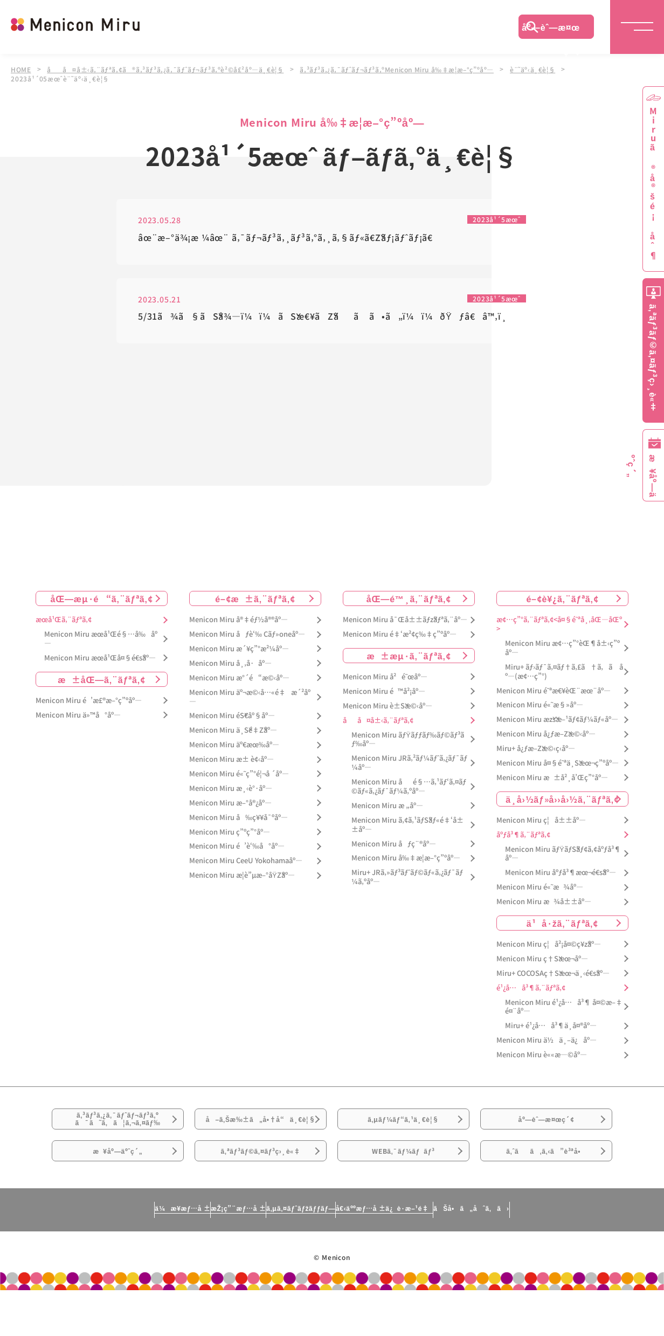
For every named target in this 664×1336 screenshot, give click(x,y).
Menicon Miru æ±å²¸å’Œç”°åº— (552, 779)
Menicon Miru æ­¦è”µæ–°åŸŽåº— (242, 877)
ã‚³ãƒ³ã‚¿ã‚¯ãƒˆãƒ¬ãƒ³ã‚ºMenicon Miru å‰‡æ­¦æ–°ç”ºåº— (406, 69)
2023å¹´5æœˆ (493, 219)
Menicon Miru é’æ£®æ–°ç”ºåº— (89, 702)
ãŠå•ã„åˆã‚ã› (570, 1253)
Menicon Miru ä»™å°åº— (78, 716)
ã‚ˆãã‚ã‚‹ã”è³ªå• (546, 1188)
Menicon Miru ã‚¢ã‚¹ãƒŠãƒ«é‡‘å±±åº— (407, 826)
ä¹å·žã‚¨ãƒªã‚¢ (562, 924)
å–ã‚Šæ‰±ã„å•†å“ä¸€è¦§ (260, 1135)
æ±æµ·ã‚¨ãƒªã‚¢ (409, 657)
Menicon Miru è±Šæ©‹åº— (387, 707)
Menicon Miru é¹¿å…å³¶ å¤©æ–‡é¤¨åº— (563, 1008)
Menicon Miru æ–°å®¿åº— (230, 804)
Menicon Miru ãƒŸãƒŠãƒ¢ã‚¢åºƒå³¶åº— (563, 855)
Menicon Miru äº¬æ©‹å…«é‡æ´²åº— (249, 698)
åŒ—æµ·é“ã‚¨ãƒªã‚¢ (102, 600)
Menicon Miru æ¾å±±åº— (543, 903)
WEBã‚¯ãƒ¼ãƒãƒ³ (403, 1188)
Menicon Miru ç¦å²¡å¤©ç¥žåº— (548, 946)
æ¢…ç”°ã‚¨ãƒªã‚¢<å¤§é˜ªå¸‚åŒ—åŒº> (559, 626)
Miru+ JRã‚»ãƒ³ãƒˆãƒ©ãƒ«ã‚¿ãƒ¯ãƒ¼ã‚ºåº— (407, 879)
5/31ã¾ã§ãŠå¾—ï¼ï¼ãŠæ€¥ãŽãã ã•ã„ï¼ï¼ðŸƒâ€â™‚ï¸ (326, 318)
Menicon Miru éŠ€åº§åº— (232, 717)
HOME (21, 69)
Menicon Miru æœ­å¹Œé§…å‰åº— (100, 640)
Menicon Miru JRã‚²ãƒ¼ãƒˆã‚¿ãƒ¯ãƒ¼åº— (409, 764)
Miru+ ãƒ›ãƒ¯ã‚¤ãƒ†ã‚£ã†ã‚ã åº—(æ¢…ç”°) (564, 673)
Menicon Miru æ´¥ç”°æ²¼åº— (239, 650)
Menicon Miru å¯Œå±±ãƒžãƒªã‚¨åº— (405, 621)
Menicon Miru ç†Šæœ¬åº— (542, 960)
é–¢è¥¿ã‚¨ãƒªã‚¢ (562, 600)
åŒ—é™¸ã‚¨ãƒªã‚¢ (408, 600)
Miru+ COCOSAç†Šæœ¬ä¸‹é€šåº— (553, 975)
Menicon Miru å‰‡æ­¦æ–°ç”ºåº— (405, 859)
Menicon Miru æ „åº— (387, 807)
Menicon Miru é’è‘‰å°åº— (237, 847)
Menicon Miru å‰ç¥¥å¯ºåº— (238, 818)
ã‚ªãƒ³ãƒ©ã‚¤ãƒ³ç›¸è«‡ (261, 1188)
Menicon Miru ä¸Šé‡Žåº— (233, 731)
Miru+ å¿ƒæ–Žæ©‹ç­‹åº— (535, 750)
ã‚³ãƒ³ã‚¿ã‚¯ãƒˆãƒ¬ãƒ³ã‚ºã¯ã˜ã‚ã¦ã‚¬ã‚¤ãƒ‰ (118, 1129)
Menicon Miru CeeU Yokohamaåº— (245, 862)
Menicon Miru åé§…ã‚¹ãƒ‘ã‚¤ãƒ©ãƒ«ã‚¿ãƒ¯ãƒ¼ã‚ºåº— (408, 788)
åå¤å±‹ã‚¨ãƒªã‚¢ (378, 721)
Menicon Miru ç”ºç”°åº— (229, 833)
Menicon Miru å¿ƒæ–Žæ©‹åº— (546, 735)
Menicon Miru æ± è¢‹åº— (231, 761)
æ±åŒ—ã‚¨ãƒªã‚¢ (102, 680)
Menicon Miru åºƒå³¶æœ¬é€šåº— (560, 874)
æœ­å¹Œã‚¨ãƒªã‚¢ (64, 621)
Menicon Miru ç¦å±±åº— (541, 822)
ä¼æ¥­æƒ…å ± (82, 1253)
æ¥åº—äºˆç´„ (118, 1188)
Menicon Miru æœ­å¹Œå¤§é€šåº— (100, 659)
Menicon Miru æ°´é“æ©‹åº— (239, 679)
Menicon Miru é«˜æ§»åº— (539, 706)
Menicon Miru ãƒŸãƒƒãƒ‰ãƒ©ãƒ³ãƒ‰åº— (407, 741)
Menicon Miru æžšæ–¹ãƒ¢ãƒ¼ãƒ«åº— (557, 721)
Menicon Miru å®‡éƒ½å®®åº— (238, 621)
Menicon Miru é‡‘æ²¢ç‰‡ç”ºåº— (399, 636)
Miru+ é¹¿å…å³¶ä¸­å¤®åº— (551, 1027)
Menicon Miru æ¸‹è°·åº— (230, 790)
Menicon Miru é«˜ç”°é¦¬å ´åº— (239, 775)
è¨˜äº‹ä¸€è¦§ (545, 69)
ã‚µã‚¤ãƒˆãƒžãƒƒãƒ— (296, 1253)
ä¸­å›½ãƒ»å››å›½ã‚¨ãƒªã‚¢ (562, 800)
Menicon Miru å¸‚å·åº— (230, 665)
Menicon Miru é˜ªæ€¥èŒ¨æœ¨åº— (553, 692)
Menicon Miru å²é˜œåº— (385, 678)
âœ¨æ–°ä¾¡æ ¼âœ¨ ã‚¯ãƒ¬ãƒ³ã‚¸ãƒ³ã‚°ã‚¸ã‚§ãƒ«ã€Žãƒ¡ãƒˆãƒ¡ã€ (289, 238)
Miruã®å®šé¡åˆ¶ (653, 183)
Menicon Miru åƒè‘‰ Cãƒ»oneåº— (247, 636)
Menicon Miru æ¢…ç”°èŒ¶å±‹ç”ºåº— (562, 650)
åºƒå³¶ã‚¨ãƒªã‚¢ (523, 836)
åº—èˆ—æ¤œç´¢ (551, 29)
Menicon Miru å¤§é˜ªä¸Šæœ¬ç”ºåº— (557, 764)
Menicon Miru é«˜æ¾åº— (539, 888)
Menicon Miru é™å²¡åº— (384, 693)
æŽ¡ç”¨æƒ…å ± (185, 1253)
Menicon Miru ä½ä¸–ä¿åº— (546, 1041)
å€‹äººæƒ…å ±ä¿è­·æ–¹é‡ (432, 1253)
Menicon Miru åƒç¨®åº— (393, 845)
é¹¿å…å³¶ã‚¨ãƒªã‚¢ (530, 989)
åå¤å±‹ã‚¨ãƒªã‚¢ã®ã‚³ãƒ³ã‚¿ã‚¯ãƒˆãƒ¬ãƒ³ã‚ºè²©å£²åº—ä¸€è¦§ (168, 69)
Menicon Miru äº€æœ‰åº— (234, 746)
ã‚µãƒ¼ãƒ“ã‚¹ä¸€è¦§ (403, 1128)
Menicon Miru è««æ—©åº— (541, 1056)
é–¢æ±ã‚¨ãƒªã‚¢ (255, 600)
